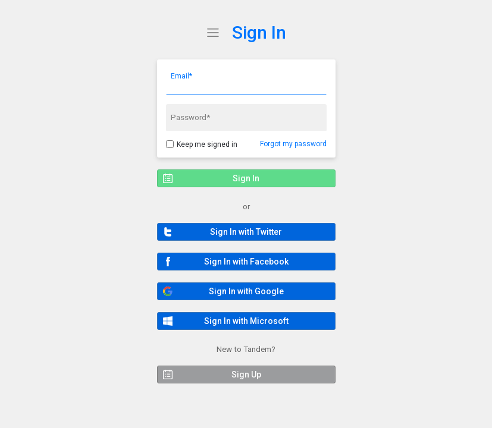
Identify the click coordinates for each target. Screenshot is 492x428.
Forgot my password (293, 144)
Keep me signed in (207, 144)
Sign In (259, 32)
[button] (246, 232)
